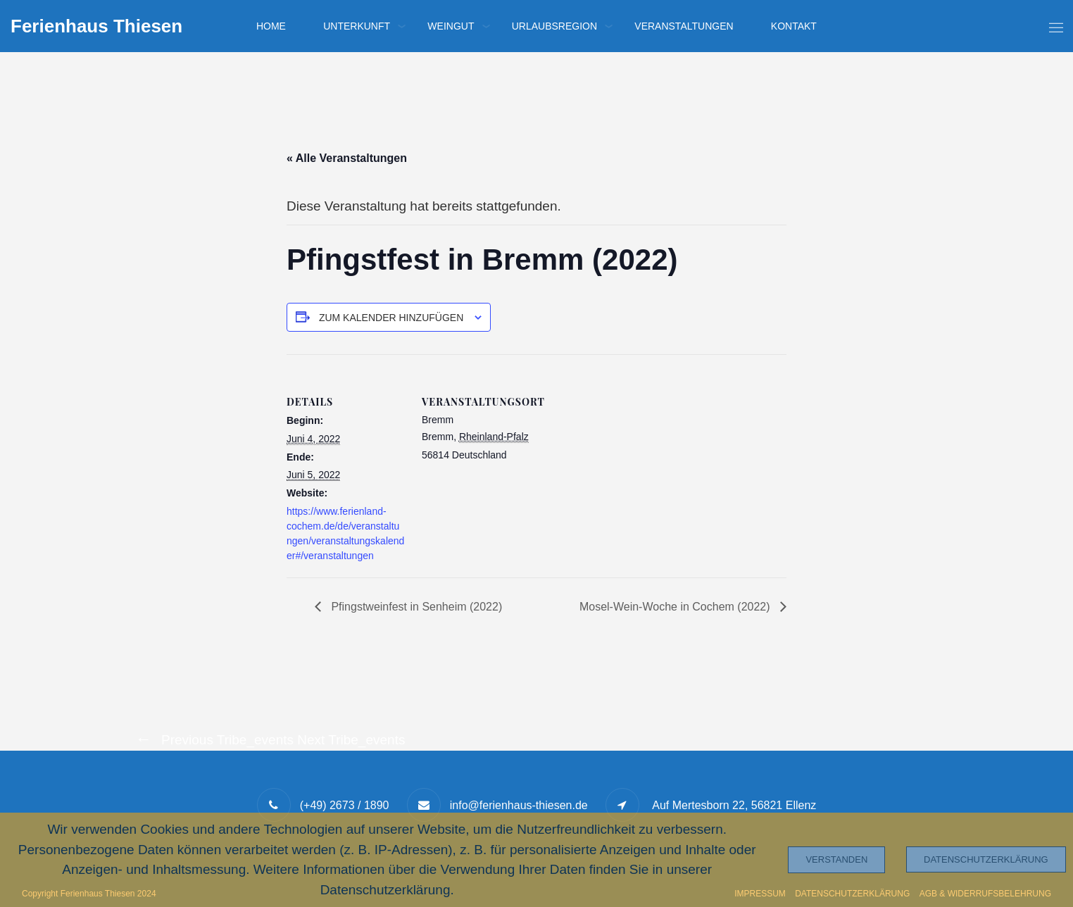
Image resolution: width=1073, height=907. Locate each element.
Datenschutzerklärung (986, 859)
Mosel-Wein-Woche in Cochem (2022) (676, 607)
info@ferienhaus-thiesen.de (519, 805)
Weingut (450, 26)
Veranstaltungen (683, 26)
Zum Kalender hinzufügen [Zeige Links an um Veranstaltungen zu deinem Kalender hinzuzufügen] (391, 317)
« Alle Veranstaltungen (347, 158)
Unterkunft (356, 26)
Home (271, 26)
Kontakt (794, 26)
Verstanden (836, 859)
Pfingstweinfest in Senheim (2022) (415, 607)
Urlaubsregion (554, 26)
